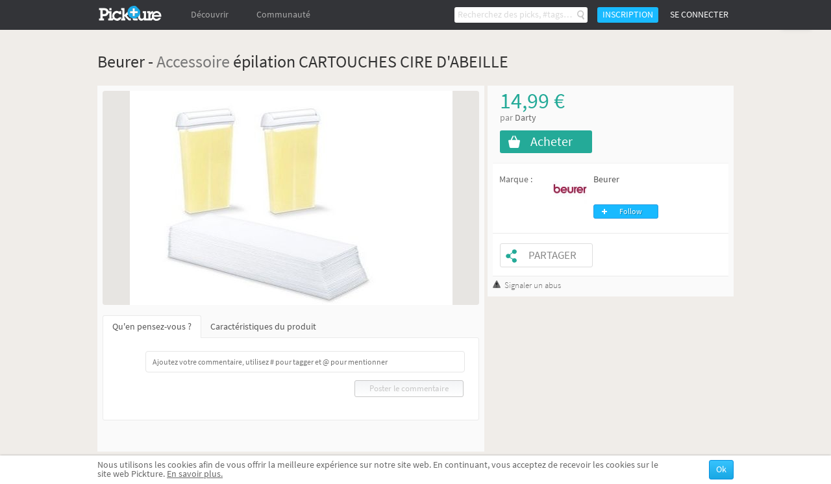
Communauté (283, 14)
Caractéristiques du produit (263, 327)
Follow (630, 211)
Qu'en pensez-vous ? (152, 327)
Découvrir (210, 14)
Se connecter (699, 14)
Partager (552, 255)
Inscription (627, 14)
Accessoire (193, 61)
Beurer (606, 179)
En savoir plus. (195, 474)
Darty (525, 118)
